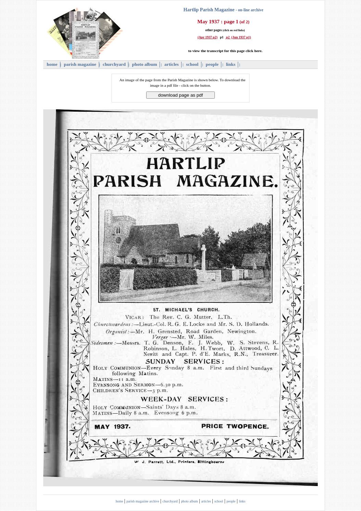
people (212, 64)
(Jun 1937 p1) (241, 37)
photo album (144, 64)
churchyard (114, 64)
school (192, 64)
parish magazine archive (143, 501)
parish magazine (80, 64)
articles (171, 64)
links (230, 64)
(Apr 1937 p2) (208, 37)
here (257, 51)
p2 (227, 37)
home (52, 64)
